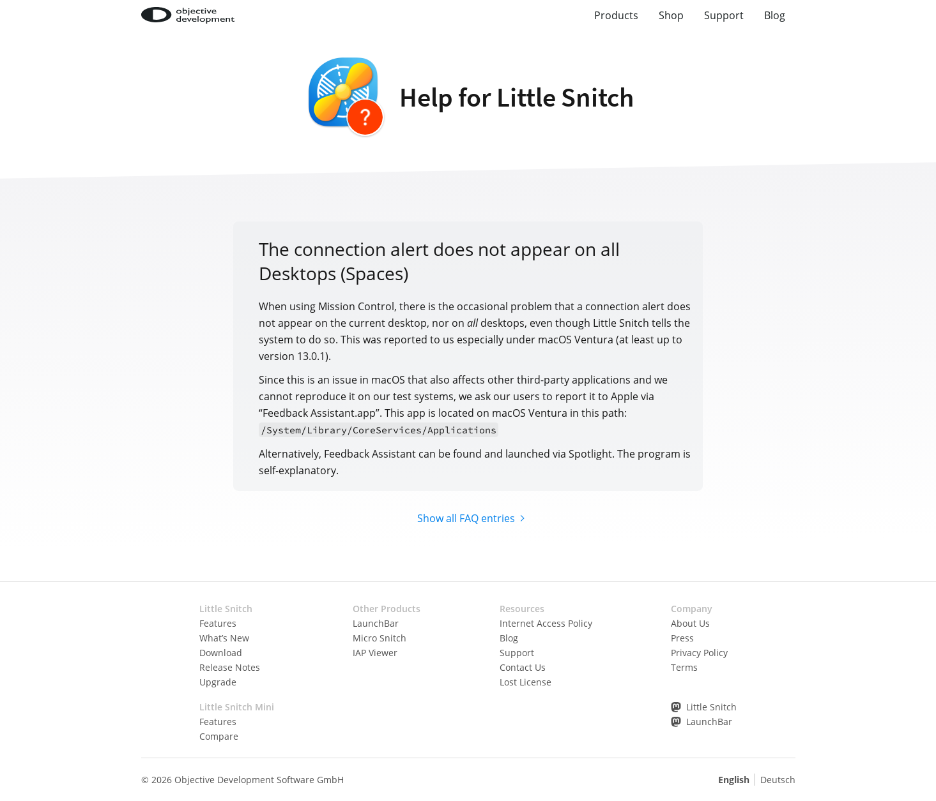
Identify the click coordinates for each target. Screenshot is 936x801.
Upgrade (217, 682)
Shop (671, 15)
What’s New (224, 638)
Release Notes (229, 667)
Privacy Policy (699, 653)
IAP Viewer (375, 653)
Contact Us (523, 667)
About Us (690, 623)
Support (724, 15)
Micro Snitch (379, 638)
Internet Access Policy (546, 623)
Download (220, 653)
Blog (774, 15)
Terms (684, 667)
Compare (218, 736)
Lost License (525, 682)
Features (217, 623)
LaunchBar (376, 623)
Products (616, 15)
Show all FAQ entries (466, 518)
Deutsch (777, 780)
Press (682, 638)
